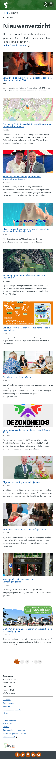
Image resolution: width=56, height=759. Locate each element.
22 (36, 662)
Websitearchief (9, 737)
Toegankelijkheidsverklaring (14, 730)
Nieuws (6, 713)
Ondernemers (8, 703)
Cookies (6, 727)
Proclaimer (7, 723)
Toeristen (6, 707)
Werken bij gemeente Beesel (14, 734)
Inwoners (6, 700)
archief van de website (16, 45)
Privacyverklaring (9, 720)
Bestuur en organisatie (12, 710)
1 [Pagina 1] (16, 662)
